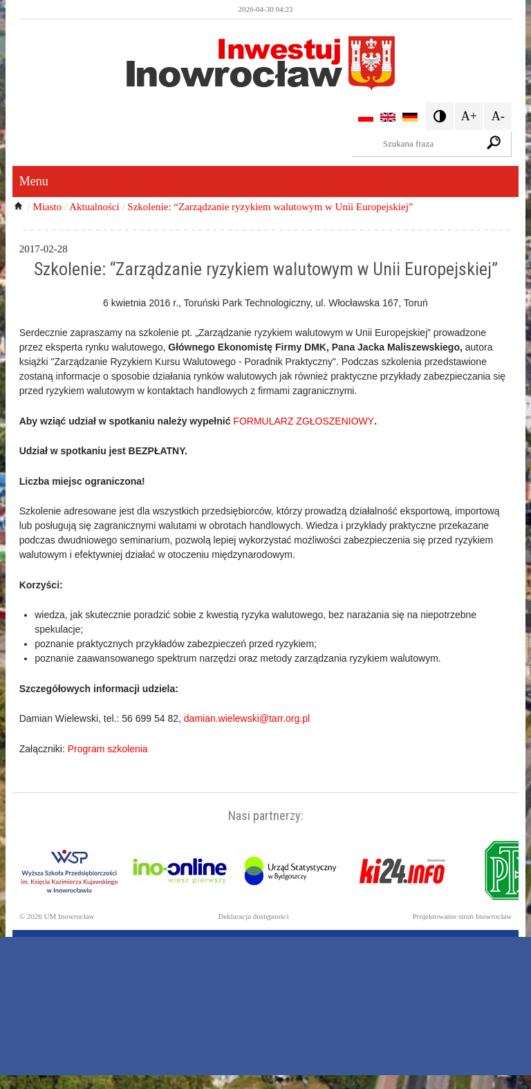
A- (498, 116)
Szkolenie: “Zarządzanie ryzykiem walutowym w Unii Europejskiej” (270, 206)
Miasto (47, 206)
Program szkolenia (108, 748)
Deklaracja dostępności (253, 916)
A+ (469, 116)
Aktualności (94, 206)
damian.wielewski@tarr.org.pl (247, 718)
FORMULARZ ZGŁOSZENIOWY (303, 421)
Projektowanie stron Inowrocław (462, 916)
